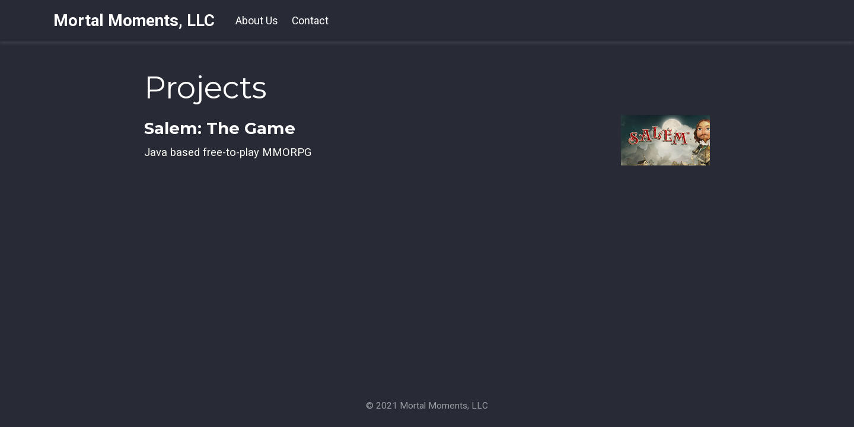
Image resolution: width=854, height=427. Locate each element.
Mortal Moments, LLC (134, 20)
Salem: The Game (219, 128)
